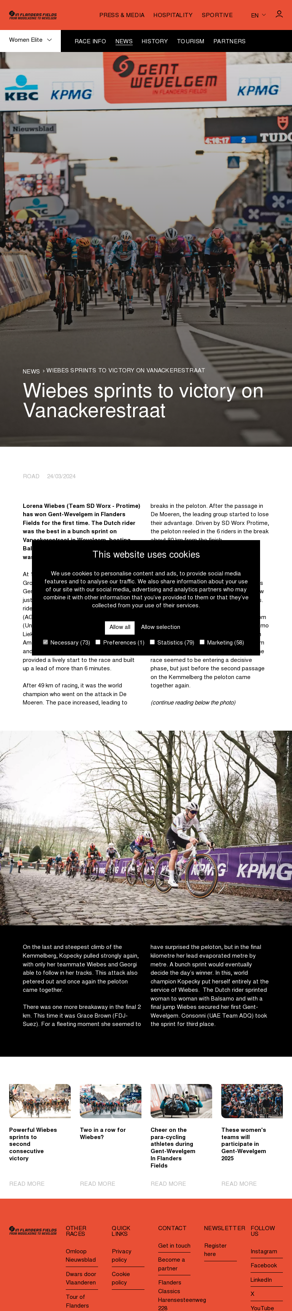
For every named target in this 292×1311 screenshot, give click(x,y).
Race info (90, 42)
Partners (229, 42)
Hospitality (173, 16)
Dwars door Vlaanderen (81, 1279)
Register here (215, 1250)
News (124, 42)
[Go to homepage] (33, 15)
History (155, 42)
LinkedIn (261, 1280)
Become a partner (171, 1264)
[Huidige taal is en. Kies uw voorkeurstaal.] (258, 15)
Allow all (120, 627)
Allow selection (160, 627)
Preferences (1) (119, 643)
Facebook (264, 1266)
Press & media (121, 16)
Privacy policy (122, 1256)
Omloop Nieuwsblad (81, 1256)
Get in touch (174, 1246)
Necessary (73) (66, 643)
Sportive (217, 16)
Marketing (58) (222, 643)
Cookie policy (121, 1279)
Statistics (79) (172, 643)
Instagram (264, 1252)
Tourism (190, 42)
